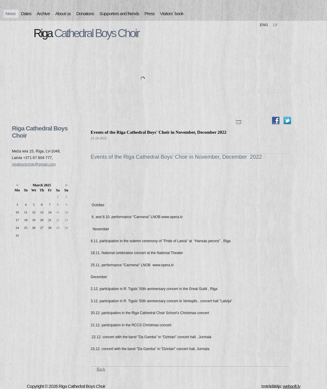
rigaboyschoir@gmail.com (34, 164)
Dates (26, 13)
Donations (85, 13)
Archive (43, 13)
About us (63, 13)
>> (66, 185)
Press (149, 13)
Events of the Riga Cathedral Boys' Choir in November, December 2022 (159, 132)
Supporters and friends (119, 13)
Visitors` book (171, 13)
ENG (264, 25)
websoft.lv (291, 386)
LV (275, 25)
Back (101, 369)
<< (17, 185)
